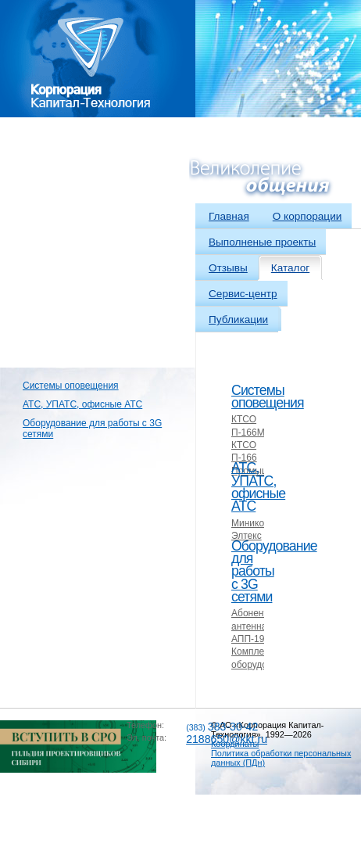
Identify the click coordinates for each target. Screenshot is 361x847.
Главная (229, 216)
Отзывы (228, 268)
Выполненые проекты (262, 242)
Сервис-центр (243, 294)
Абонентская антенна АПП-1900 (259, 626)
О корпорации (307, 216)
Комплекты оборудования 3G (262, 664)
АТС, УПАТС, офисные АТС (82, 404)
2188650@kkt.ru (226, 739)
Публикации (238, 319)
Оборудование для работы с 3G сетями (92, 429)
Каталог (290, 268)
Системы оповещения (71, 385)
